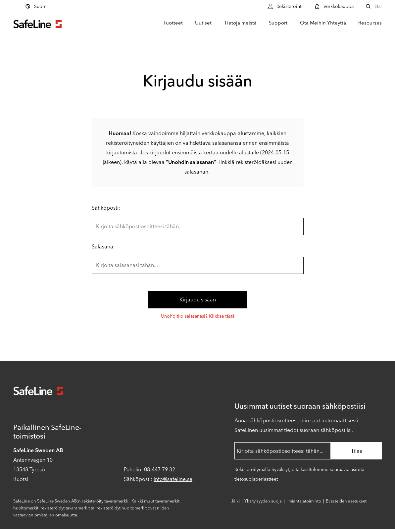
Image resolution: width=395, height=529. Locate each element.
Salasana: (103, 246)
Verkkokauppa (334, 6)
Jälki (235, 501)
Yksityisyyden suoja (263, 501)
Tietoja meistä (240, 23)
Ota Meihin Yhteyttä (323, 23)
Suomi (36, 6)
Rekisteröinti (285, 6)
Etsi (373, 6)
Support (278, 23)
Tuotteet (173, 23)
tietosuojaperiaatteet (256, 479)
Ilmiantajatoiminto (303, 501)
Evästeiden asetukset (346, 501)
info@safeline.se (173, 479)
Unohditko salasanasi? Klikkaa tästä (197, 316)
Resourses (370, 23)
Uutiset (203, 23)
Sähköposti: (106, 208)
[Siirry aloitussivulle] (37, 23)
